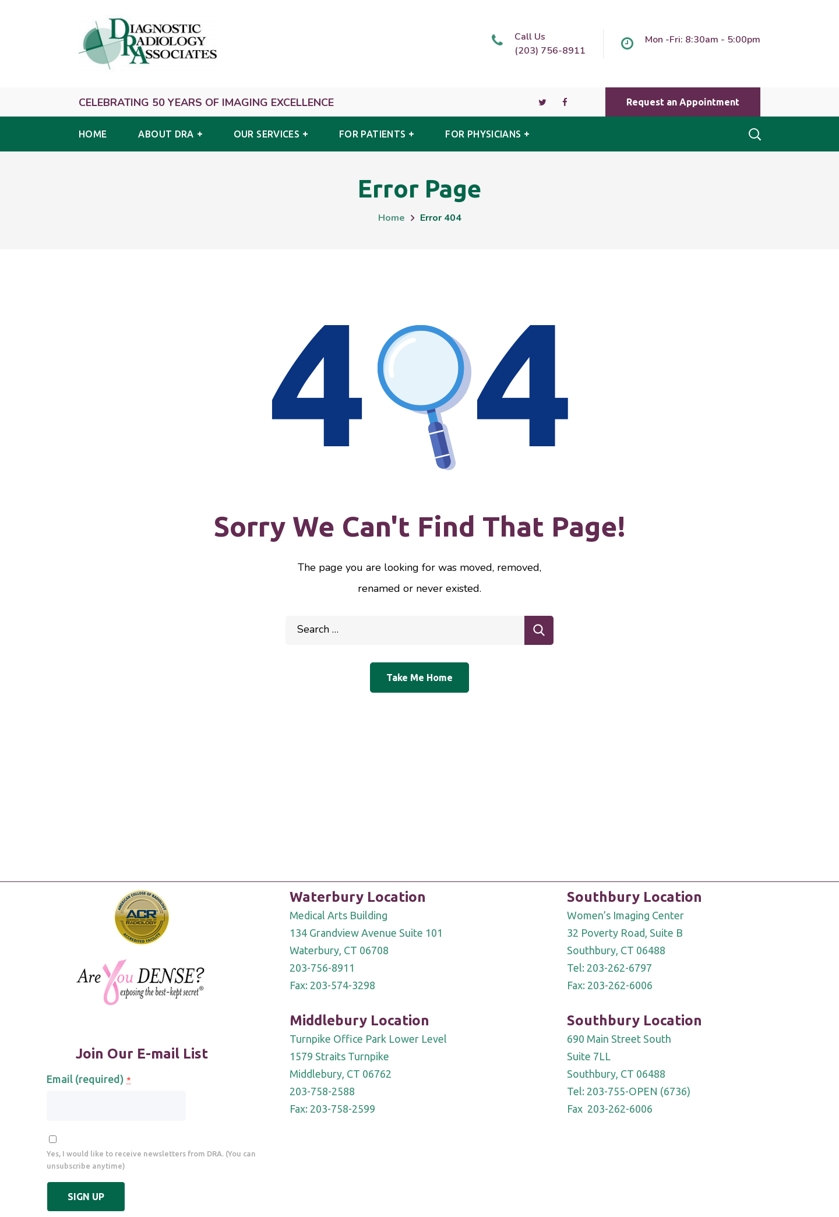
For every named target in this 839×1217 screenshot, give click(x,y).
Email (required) (89, 1079)
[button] (682, 102)
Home (391, 217)
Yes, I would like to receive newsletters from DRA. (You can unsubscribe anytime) (151, 1159)
